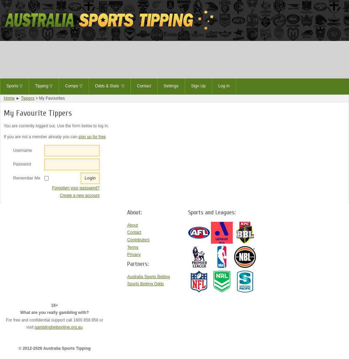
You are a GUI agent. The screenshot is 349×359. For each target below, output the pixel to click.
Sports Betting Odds (145, 284)
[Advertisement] (174, 59)
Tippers (27, 98)
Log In (223, 86)
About (132, 225)
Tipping (43, 86)
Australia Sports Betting (148, 276)
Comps (73, 86)
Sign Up (198, 86)
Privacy (133, 254)
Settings (171, 86)
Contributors (138, 240)
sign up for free (92, 136)
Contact (144, 86)
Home (9, 98)
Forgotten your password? (75, 188)
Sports (14, 86)
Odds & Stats (109, 86)
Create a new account (80, 195)
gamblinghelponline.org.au (59, 327)
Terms (132, 247)
